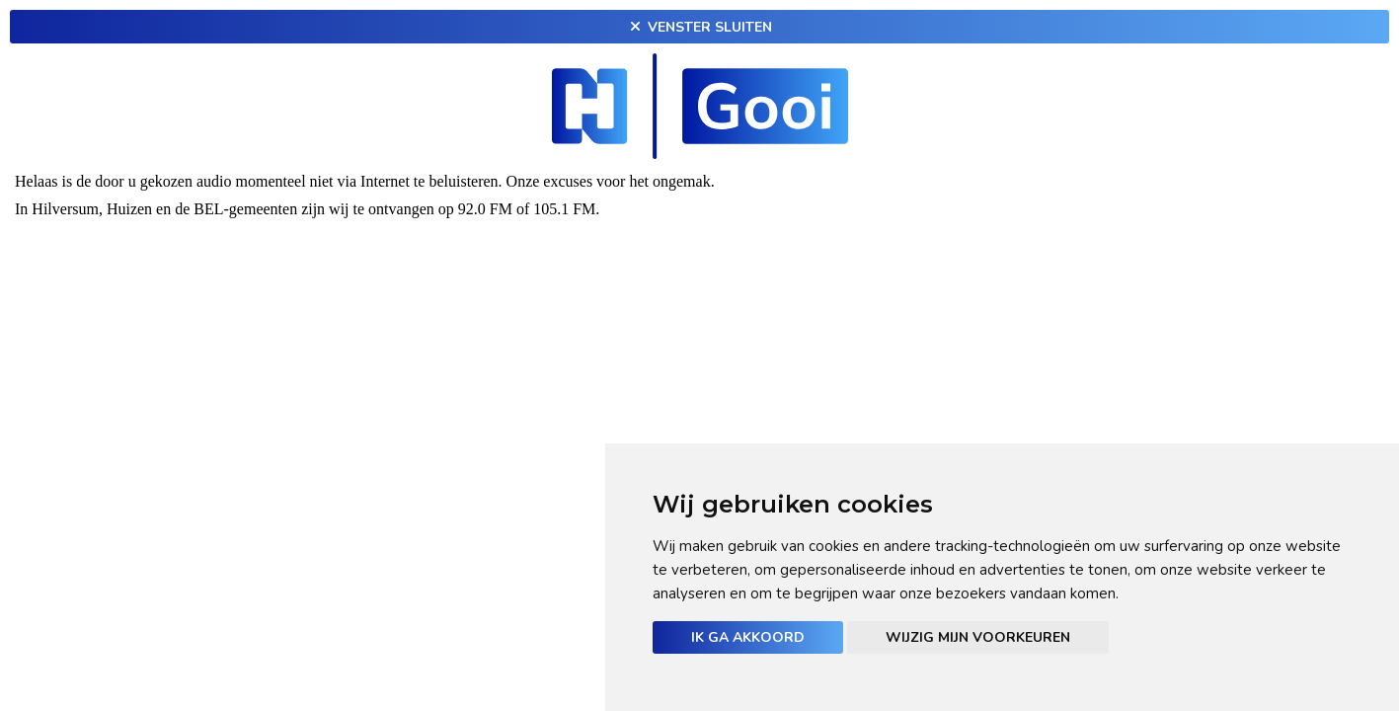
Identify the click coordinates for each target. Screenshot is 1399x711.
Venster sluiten (700, 27)
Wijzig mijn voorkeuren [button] (978, 637)
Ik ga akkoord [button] (748, 637)
